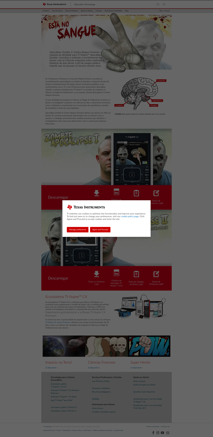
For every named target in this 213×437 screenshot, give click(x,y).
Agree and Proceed (100, 230)
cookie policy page (130, 216)
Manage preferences (77, 230)
